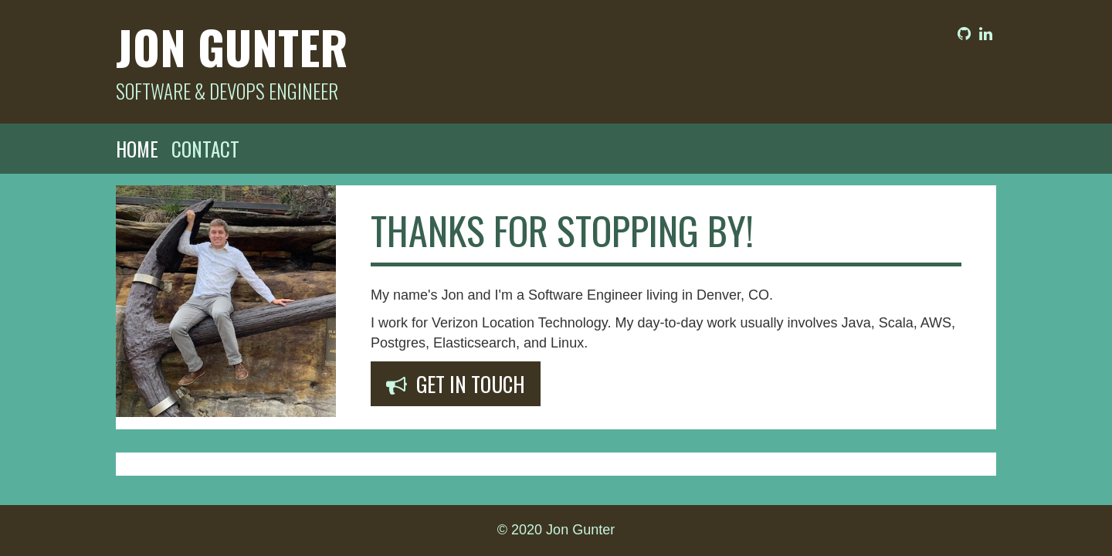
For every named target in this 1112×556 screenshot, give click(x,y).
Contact (205, 149)
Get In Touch (455, 383)
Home (137, 149)
